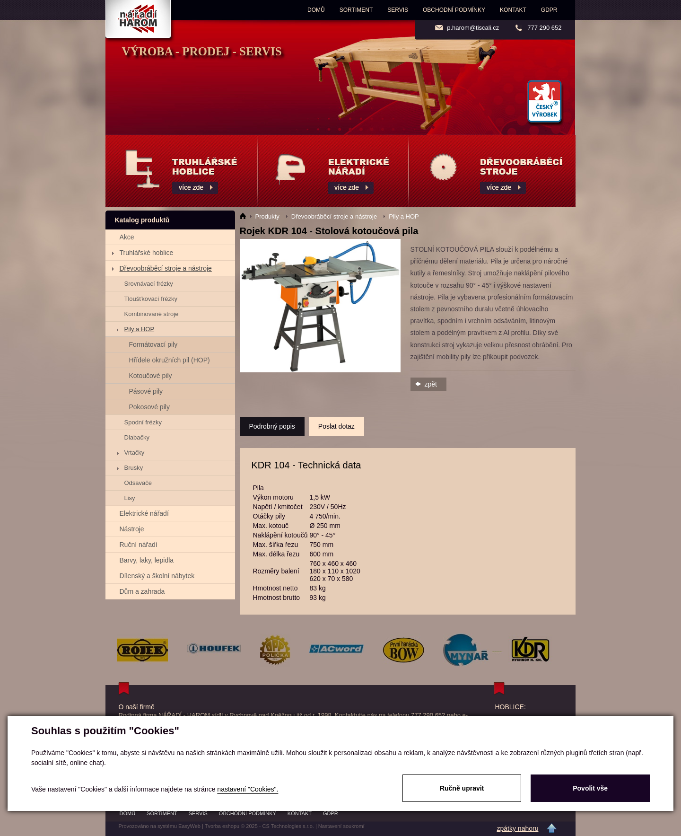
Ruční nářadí (138, 544)
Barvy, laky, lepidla (147, 560)
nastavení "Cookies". (247, 789)
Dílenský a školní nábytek (157, 576)
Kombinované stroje (151, 313)
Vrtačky (134, 452)
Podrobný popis (272, 426)
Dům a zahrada (142, 591)
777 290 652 (544, 27)
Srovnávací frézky (148, 283)
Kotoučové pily (150, 375)
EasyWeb (189, 826)
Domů (316, 10)
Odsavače (138, 482)
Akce (127, 237)
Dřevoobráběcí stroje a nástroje (166, 268)
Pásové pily (146, 391)
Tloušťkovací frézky (151, 298)
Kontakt (513, 10)
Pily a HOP (139, 329)
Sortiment (356, 10)
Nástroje (132, 529)
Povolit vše (590, 788)
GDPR (549, 10)
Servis (397, 10)
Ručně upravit (462, 788)
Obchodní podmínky (454, 10)
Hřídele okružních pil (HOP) (169, 360)
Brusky (133, 467)
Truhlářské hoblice (147, 252)
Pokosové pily (149, 407)
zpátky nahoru (518, 828)
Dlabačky (136, 437)
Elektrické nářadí (144, 513)
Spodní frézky (143, 422)
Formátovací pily (153, 344)
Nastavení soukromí (341, 826)
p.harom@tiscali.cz (473, 27)
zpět (431, 384)
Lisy (129, 498)
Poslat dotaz (336, 426)
